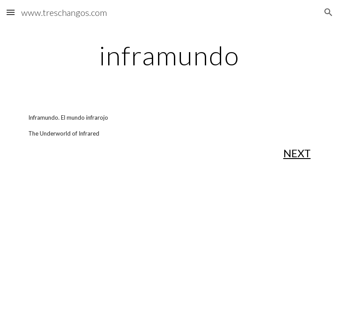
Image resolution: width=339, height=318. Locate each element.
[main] (169, 55)
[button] (10, 12)
